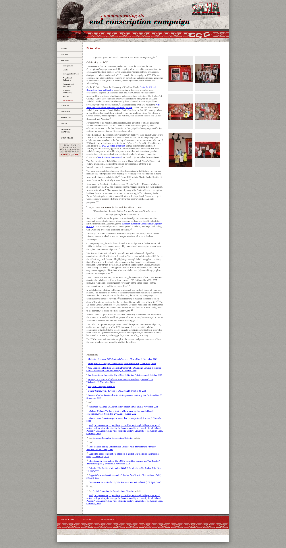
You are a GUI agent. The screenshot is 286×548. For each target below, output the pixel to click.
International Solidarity (68, 85)
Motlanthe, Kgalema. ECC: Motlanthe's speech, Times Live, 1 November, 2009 (123, 359)
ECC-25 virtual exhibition (113, 146)
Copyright (67, 138)
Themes (65, 60)
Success (66, 96)
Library (65, 111)
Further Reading (66, 130)
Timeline (66, 117)
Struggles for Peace (71, 74)
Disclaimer (86, 519)
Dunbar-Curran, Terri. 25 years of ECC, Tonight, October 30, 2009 (117, 391)
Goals (65, 70)
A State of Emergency (67, 91)
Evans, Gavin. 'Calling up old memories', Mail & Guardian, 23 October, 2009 (122, 363)
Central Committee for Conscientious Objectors (113, 491)
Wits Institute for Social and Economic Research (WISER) (123, 106)
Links (64, 123)
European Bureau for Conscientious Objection (112, 438)
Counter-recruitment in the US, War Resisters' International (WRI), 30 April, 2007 (125, 482)
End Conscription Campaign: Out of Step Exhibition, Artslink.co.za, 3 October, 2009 (125, 375)
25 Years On (68, 100)
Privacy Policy (107, 519)
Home (64, 48)
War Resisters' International (110, 157)
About (64, 54)
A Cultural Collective (67, 79)
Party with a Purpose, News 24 (101, 386)
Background (68, 66)
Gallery (66, 105)
